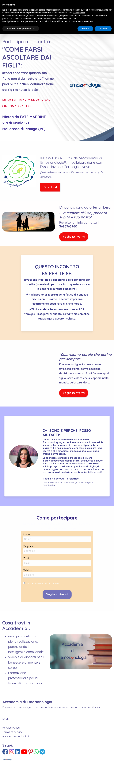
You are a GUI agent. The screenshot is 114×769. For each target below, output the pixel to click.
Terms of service (12, 732)
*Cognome (28, 546)
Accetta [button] (103, 28)
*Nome (26, 534)
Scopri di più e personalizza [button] (20, 28)
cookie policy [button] (79, 12)
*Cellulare (27, 570)
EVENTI (7, 718)
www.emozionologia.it (15, 736)
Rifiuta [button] (85, 28)
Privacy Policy (11, 727)
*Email (26, 558)
